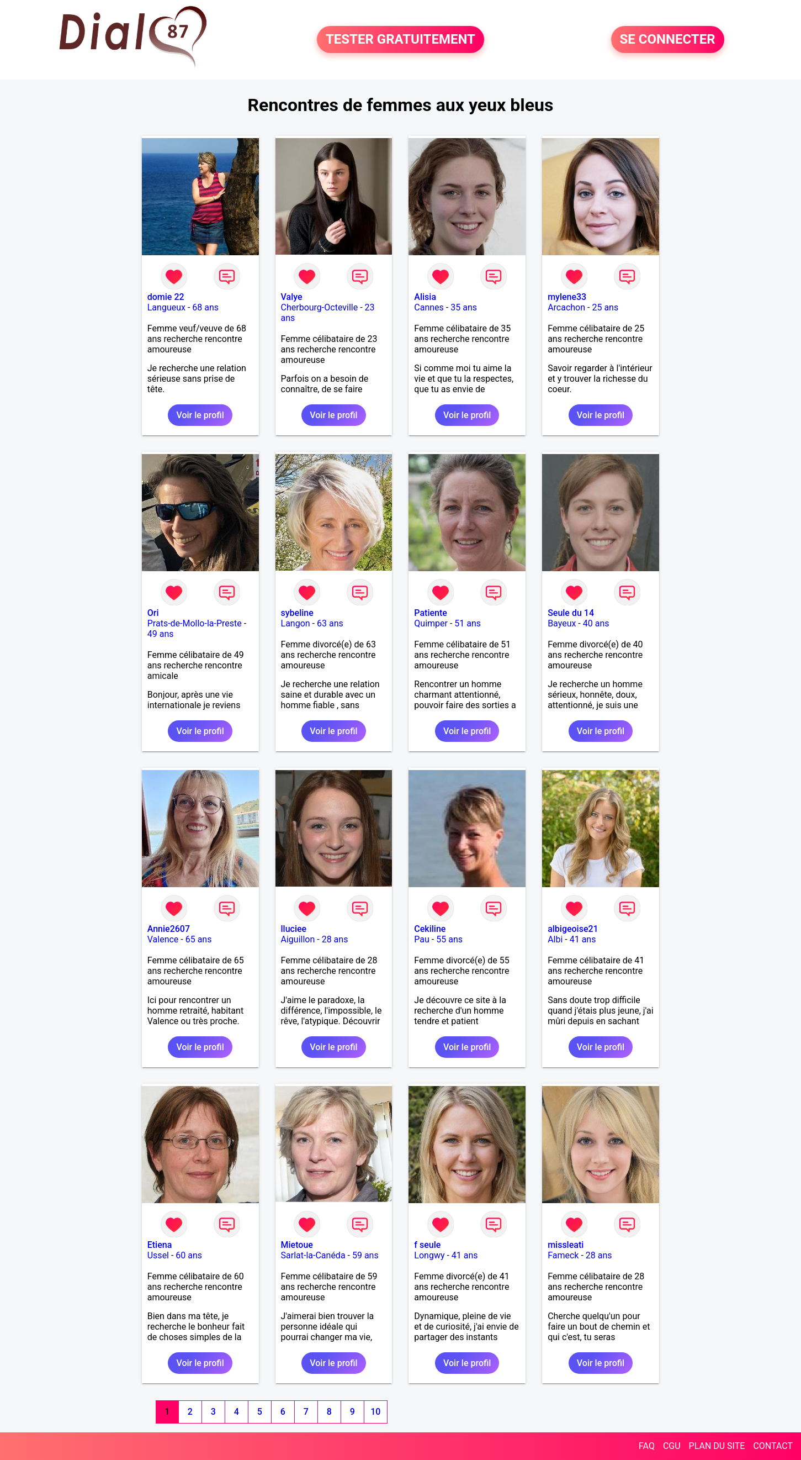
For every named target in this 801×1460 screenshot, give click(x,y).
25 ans (605, 307)
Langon (295, 623)
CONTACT (773, 1446)
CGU (672, 1446)
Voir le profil (200, 415)
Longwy (429, 1255)
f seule (427, 1245)
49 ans (160, 634)
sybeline (297, 613)
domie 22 (165, 297)
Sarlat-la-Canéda (313, 1255)
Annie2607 (168, 929)
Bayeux (562, 623)
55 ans (449, 939)
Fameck (563, 1255)
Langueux (166, 307)
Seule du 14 (571, 613)
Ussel (158, 1255)
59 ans (365, 1255)
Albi (555, 939)
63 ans (330, 623)
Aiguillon (298, 939)
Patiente (430, 613)
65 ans (198, 939)
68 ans (205, 307)
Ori (153, 613)
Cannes (429, 307)
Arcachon (566, 307)
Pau (421, 939)
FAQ (647, 1446)
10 (375, 1411)
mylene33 (567, 297)
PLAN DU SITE (717, 1446)
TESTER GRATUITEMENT (400, 40)
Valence (163, 939)
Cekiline (429, 929)
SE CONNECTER (667, 40)
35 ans (463, 307)
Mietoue (297, 1245)
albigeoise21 (573, 929)
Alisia (425, 297)
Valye (292, 297)
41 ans (583, 939)
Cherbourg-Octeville (319, 307)
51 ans (467, 623)
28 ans (335, 939)
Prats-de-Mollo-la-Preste (194, 623)
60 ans (189, 1255)
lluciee (294, 929)
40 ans (596, 623)
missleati (565, 1245)
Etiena (159, 1245)
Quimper (431, 623)
